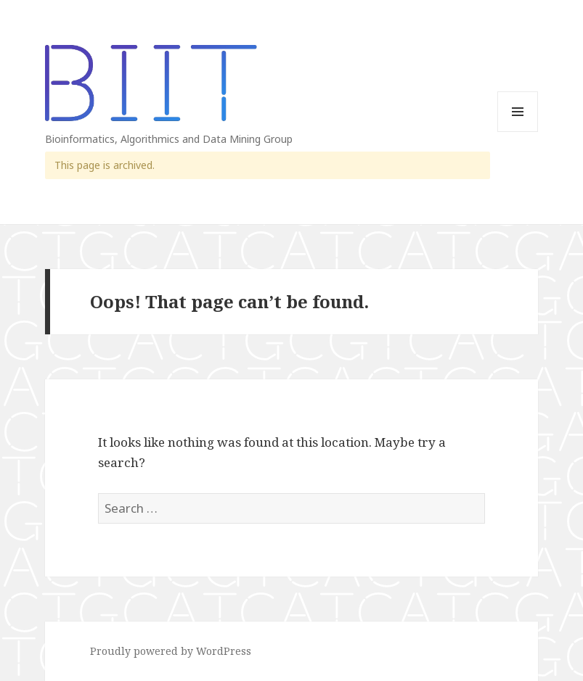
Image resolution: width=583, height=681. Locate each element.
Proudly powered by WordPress (170, 651)
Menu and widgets (518, 131)
